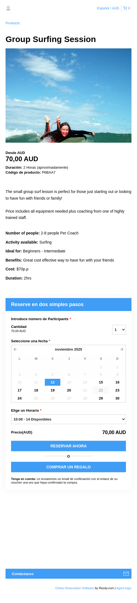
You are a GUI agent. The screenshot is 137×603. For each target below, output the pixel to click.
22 (101, 390)
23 (117, 390)
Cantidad (54, 329)
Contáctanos (23, 574)
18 (36, 390)
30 (117, 398)
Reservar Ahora (68, 446)
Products (13, 23)
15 (101, 382)
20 (69, 390)
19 (53, 390)
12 (53, 382)
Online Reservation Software (74, 588)
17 (20, 390)
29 (101, 398)
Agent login (123, 588)
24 (20, 398)
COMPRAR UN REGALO (68, 467)
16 (117, 382)
